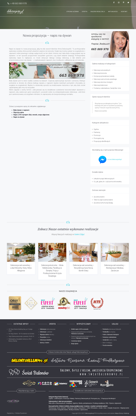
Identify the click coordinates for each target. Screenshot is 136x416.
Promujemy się (99, 138)
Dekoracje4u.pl (89, 413)
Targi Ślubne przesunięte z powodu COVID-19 (21, 336)
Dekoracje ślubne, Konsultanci (76, 408)
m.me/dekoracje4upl (109, 159)
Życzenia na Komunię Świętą (103, 203)
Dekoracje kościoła (100, 73)
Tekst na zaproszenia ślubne (103, 200)
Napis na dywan (18, 117)
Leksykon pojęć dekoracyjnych (104, 178)
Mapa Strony (119, 413)
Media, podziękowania (85, 403)
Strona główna (73, 11)
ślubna (45, 337)
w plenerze (46, 332)
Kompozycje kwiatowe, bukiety (104, 76)
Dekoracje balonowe (101, 85)
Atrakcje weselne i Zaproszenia (78, 409)
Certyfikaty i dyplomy (72, 403)
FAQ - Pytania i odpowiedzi (113, 403)
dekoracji (47, 334)
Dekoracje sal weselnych (102, 70)
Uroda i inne (102, 408)
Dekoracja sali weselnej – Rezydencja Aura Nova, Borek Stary (83, 268)
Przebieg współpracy (99, 403)
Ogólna (96, 129)
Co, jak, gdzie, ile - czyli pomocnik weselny (108, 181)
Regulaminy (10, 413)
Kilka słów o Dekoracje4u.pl (57, 403)
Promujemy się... (96, 398)
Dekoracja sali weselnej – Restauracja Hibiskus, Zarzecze (114, 268)
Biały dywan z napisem (21, 110)
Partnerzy (97, 132)
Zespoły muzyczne (113, 408)
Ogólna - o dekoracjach (55, 398)
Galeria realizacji (97, 11)
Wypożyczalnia (18, 112)
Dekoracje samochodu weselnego (105, 79)
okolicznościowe (47, 329)
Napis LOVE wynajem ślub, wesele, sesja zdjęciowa (31, 115)
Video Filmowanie (92, 408)
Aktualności (113, 11)
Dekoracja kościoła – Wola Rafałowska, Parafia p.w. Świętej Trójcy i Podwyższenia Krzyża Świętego (52, 270)
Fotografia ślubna (63, 409)
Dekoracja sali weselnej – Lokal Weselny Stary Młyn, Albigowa (21, 268)
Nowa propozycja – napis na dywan (47, 35)
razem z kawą (110, 340)
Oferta (84, 11)
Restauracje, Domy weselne (57, 408)
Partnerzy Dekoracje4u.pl (82, 398)
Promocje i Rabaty (68, 398)
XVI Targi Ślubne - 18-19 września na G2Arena (21, 333)
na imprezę (109, 332)
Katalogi (126, 413)
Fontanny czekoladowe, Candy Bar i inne (107, 88)
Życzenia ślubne (99, 197)
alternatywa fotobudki (112, 329)
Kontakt (124, 11)
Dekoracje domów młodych (103, 82)
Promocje (97, 135)
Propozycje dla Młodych (102, 141)
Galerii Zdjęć (79, 234)
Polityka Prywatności (21, 413)
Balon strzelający (107, 342)
